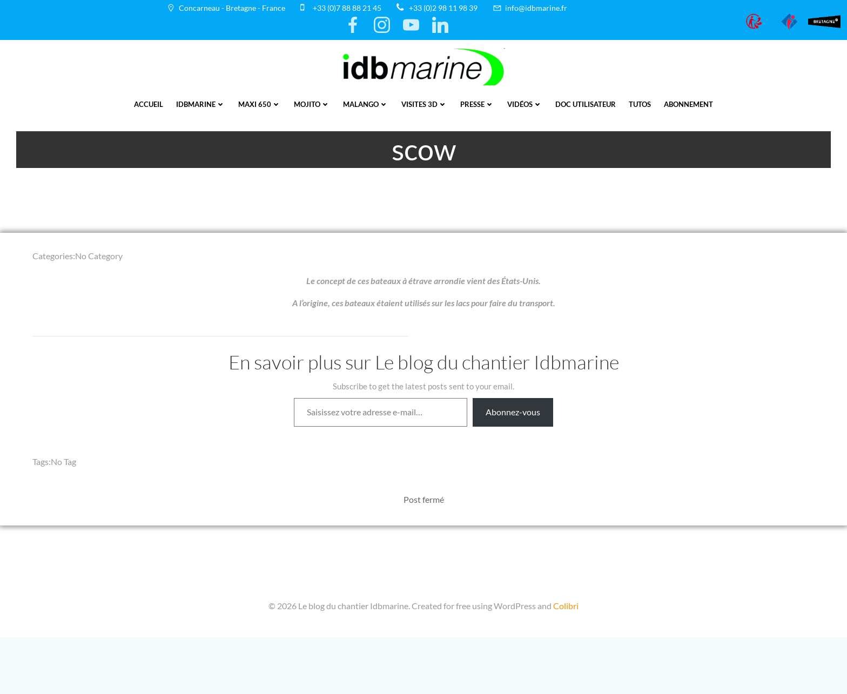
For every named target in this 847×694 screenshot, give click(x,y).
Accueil (148, 104)
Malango (365, 104)
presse (477, 104)
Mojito (312, 104)
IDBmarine (200, 104)
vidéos (524, 104)
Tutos (640, 104)
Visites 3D (424, 104)
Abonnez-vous (513, 412)
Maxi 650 (259, 104)
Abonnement (688, 104)
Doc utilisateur (585, 104)
